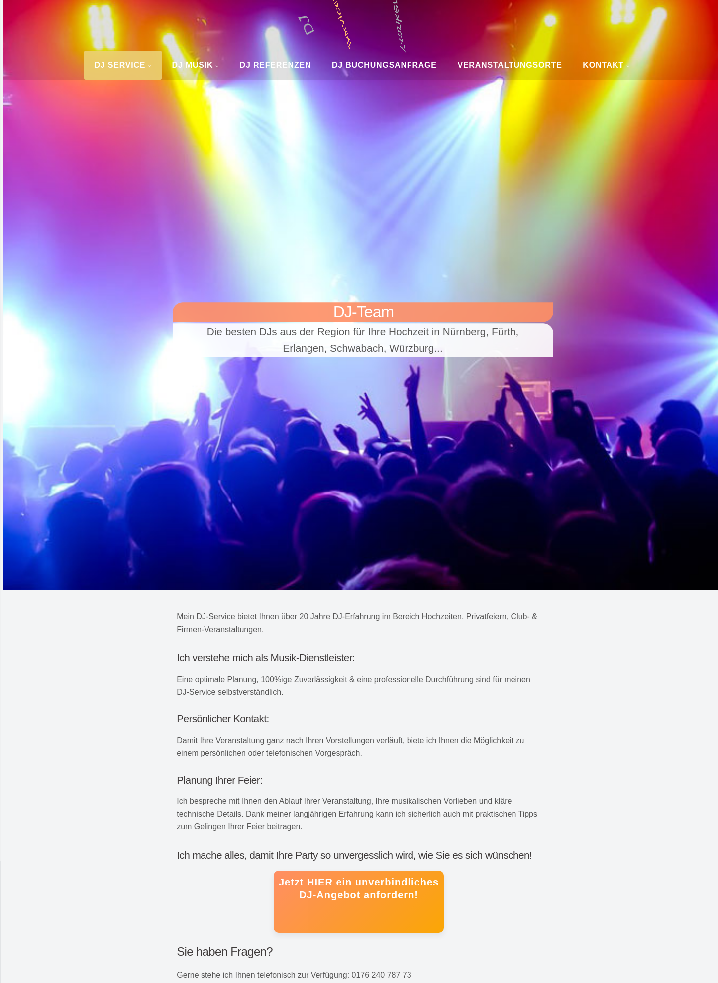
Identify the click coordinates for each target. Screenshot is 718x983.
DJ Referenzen (275, 65)
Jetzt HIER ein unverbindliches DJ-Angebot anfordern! (359, 888)
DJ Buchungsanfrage (384, 65)
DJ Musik (192, 65)
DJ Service (119, 65)
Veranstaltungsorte (509, 65)
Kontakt (603, 65)
